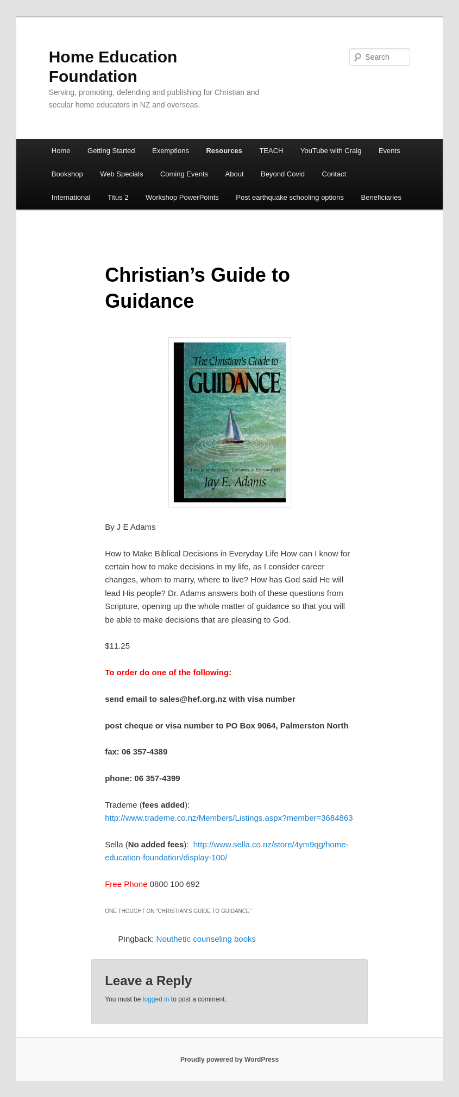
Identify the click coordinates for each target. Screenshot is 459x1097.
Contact (334, 174)
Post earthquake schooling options (290, 197)
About (234, 174)
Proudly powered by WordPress (229, 1059)
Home (61, 151)
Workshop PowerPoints (182, 197)
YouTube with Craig (331, 151)
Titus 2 (118, 197)
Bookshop (67, 174)
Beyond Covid (283, 174)
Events (389, 151)
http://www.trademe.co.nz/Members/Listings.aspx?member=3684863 (229, 817)
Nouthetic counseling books (206, 938)
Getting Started (111, 151)
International (71, 197)
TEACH (271, 151)
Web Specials (121, 174)
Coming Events (184, 174)
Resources (224, 151)
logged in (156, 999)
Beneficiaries (381, 197)
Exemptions (170, 151)
